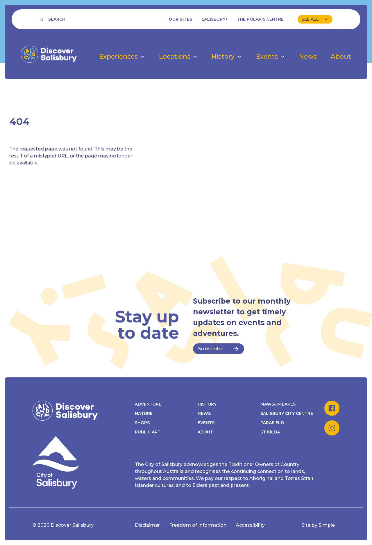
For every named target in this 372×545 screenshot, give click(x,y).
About (205, 432)
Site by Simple (318, 525)
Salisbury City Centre (286, 413)
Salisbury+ (215, 19)
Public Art (147, 432)
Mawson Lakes (278, 404)
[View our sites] (315, 19)
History (207, 404)
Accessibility (250, 525)
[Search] (52, 19)
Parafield (272, 422)
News (204, 413)
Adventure (148, 404)
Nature (144, 413)
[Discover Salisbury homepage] (49, 54)
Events (206, 422)
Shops (142, 422)
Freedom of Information (197, 525)
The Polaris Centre (260, 19)
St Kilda (270, 432)
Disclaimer (147, 525)
